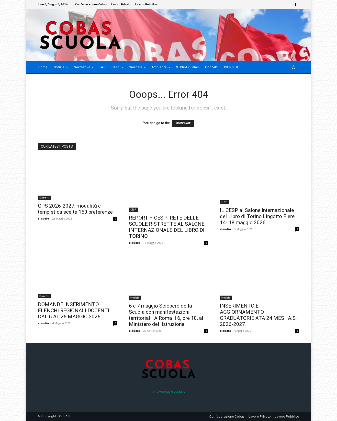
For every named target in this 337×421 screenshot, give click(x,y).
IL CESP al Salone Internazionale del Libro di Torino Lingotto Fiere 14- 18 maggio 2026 (257, 216)
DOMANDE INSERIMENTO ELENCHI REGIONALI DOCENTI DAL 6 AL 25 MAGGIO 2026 (73, 310)
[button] (293, 67)
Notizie (134, 297)
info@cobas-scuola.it (169, 391)
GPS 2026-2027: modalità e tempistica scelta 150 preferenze (75, 209)
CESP (133, 209)
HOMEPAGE (183, 123)
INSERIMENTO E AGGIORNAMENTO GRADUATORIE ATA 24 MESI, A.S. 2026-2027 (258, 315)
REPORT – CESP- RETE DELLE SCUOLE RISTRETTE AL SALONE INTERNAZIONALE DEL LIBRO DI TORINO (166, 227)
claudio (43, 218)
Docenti (44, 197)
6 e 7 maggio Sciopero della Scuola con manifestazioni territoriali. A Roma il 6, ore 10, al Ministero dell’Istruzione (166, 315)
